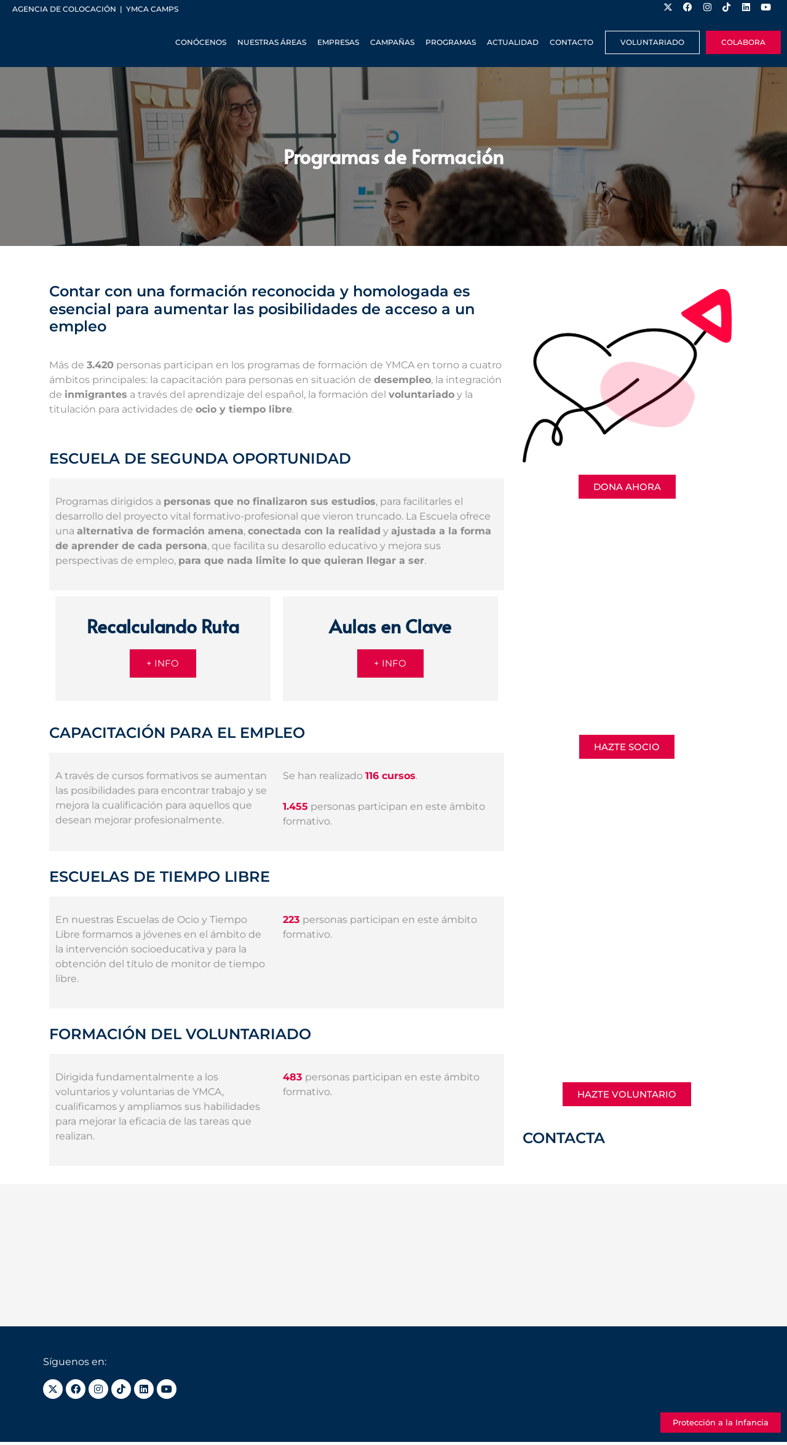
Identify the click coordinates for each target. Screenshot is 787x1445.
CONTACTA (564, 1138)
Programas (450, 42)
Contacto (571, 42)
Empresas (338, 42)
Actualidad (513, 42)
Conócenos (200, 42)
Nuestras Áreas (271, 42)
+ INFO (163, 665)
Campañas (392, 42)
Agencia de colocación (64, 9)
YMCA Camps (152, 9)
